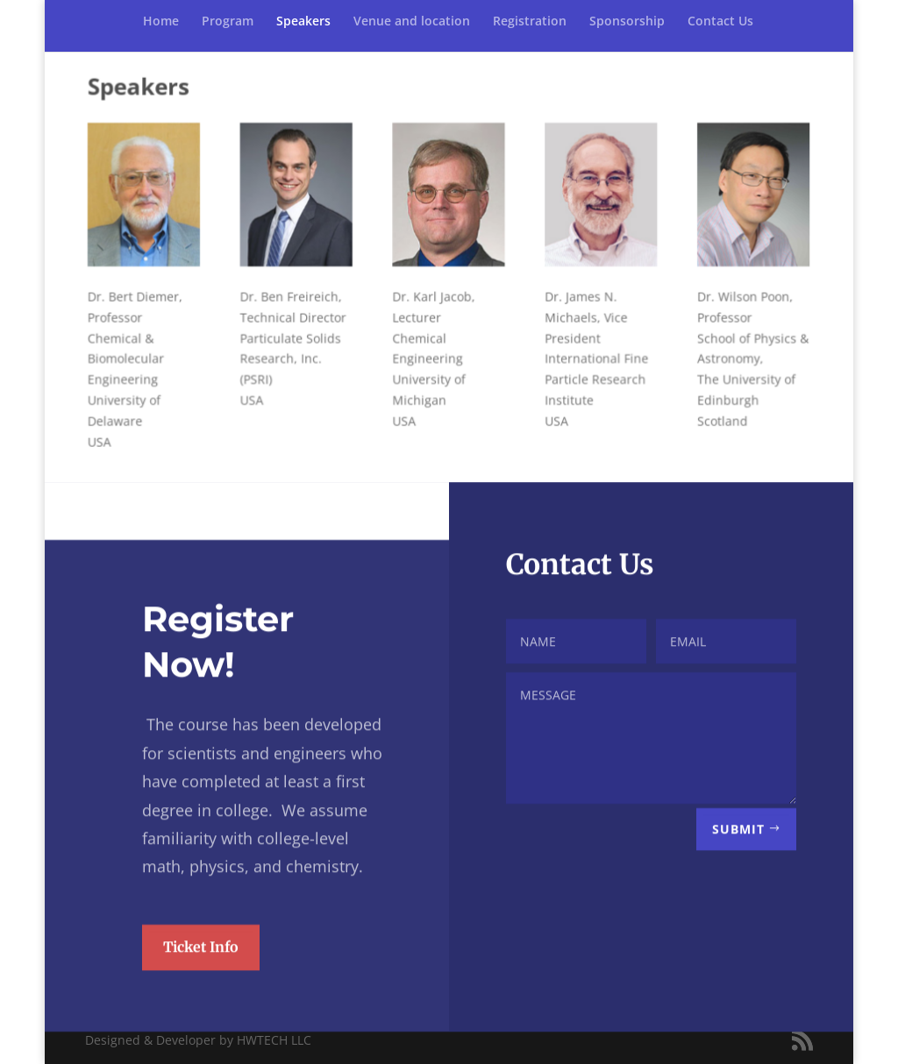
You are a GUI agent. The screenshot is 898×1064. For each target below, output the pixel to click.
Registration (530, 22)
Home (161, 22)
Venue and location (411, 22)
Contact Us (720, 22)
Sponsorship (627, 22)
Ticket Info (201, 978)
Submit (738, 860)
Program (227, 22)
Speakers (303, 22)
